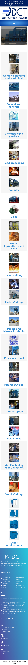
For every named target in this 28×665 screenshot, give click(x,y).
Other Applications (14, 544)
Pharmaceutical (14, 358)
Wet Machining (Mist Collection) (14, 466)
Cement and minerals (14, 105)
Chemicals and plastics (14, 135)
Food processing (14, 162)
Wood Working (14, 494)
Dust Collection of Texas (7, 627)
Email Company (5, 651)
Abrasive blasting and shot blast (14, 77)
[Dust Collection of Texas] (2, 626)
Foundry (14, 190)
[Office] (2, 635)
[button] (14, 23)
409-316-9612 (5, 638)
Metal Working (14, 302)
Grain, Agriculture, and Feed (14, 246)
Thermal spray (14, 411)
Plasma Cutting (14, 384)
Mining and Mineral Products (14, 330)
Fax (2, 644)
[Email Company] (2, 649)
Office (2, 636)
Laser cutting (14, 275)
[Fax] (2, 642)
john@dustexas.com (6, 653)
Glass (14, 216)
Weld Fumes (14, 438)
